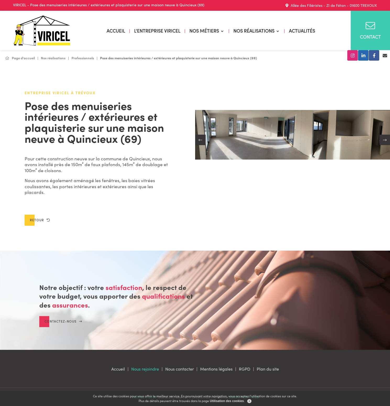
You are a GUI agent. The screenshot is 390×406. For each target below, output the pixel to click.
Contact (370, 30)
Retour (40, 220)
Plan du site (268, 369)
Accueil (116, 30)
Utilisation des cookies (227, 401)
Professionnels (83, 57)
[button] (200, 140)
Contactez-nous (63, 327)
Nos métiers (204, 30)
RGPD (244, 369)
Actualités (302, 30)
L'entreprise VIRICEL (157, 30)
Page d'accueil (20, 57)
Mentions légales (216, 369)
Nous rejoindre (145, 369)
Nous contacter (179, 369)
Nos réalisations (253, 30)
